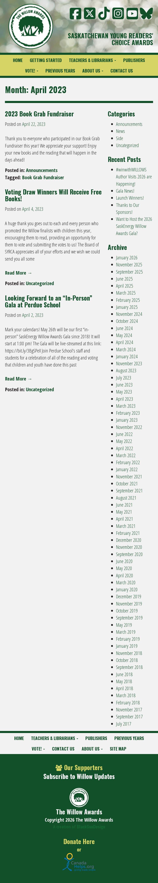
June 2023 (124, 384)
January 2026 (127, 257)
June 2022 (124, 434)
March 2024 (126, 349)
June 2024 (124, 328)
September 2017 (129, 716)
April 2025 (124, 285)
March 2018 (126, 695)
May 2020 (124, 568)
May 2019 (124, 624)
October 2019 (127, 610)
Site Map (118, 748)
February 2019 (128, 638)
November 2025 (129, 264)
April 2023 (124, 398)
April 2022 (124, 448)
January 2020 (127, 589)
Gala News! (125, 190)
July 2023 (123, 377)
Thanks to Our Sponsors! (127, 208)
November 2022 (129, 427)
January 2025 (127, 306)
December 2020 (128, 539)
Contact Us (121, 70)
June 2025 (124, 278)
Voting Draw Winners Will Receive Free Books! (53, 195)
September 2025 (129, 271)
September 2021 (129, 490)
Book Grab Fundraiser (43, 177)
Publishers (134, 60)
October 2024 (127, 320)
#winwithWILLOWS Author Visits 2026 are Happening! (134, 176)
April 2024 (124, 342)
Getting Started (46, 60)
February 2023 (128, 412)
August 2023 (126, 370)
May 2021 (124, 511)
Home (18, 60)
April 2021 (124, 518)
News (120, 131)
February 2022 (128, 462)
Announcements (42, 170)
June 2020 (124, 561)
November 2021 (129, 476)
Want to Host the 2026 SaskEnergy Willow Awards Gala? (134, 226)
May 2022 (124, 441)
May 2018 (124, 681)
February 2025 (128, 299)
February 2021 (128, 532)
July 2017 (123, 723)
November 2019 (129, 603)
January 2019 (127, 645)
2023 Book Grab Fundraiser (39, 113)
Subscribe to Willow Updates (79, 776)
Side (119, 138)
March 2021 (126, 525)
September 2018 (129, 667)
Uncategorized (40, 283)
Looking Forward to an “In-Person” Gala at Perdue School (48, 301)
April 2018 (124, 688)
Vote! (31, 70)
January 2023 (127, 419)
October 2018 (127, 660)
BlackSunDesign (91, 826)
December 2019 (128, 596)
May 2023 (124, 391)
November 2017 (129, 709)
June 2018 (124, 674)
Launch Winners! (130, 197)
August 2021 (126, 497)
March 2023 (126, 405)
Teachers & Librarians (92, 60)
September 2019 (129, 617)
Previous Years (60, 70)
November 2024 (129, 313)
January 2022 (127, 469)
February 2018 (128, 702)
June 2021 (124, 504)
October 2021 (127, 483)
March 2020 (126, 582)
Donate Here (79, 841)
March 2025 (126, 292)
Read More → (18, 272)
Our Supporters (79, 767)
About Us (92, 70)
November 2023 (129, 363)
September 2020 (129, 554)
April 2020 (124, 575)
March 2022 (126, 455)
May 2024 (124, 335)
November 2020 (129, 546)
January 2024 (127, 356)
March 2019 (126, 631)
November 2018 (129, 653)
